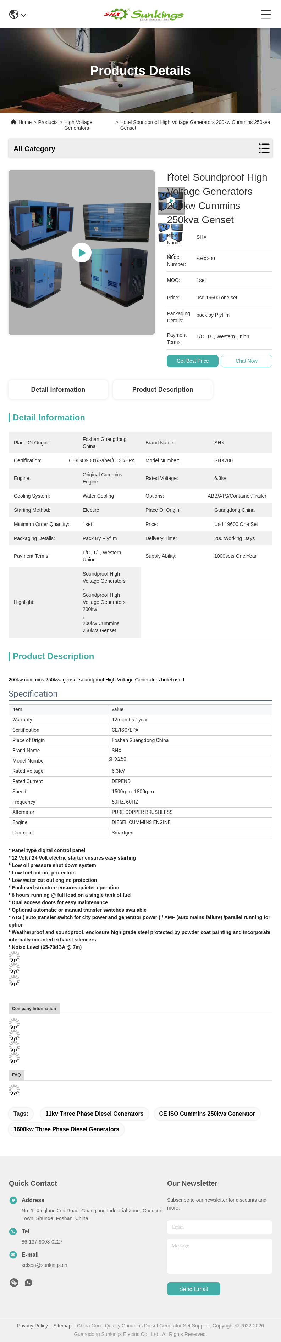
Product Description (162, 389)
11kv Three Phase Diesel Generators (94, 1114)
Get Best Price (193, 360)
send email (193, 1289)
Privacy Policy (32, 1326)
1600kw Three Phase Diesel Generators (66, 1129)
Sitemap (62, 1326)
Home (25, 122)
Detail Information (58, 389)
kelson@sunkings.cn (44, 1265)
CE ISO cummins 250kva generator (207, 1114)
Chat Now (247, 361)
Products (48, 122)
